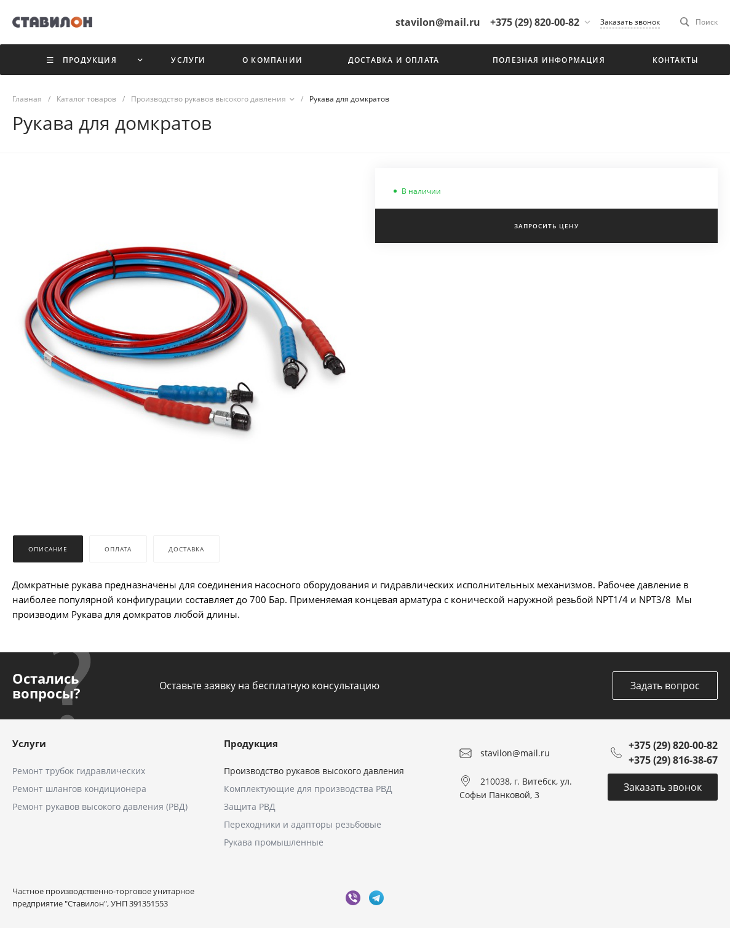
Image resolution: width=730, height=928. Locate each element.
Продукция (251, 743)
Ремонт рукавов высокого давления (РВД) (100, 806)
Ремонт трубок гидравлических (78, 771)
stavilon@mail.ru (515, 753)
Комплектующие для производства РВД (308, 788)
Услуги (29, 743)
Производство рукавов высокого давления (314, 771)
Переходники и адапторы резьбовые (302, 824)
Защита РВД (250, 806)
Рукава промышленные (273, 842)
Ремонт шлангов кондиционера (79, 788)
